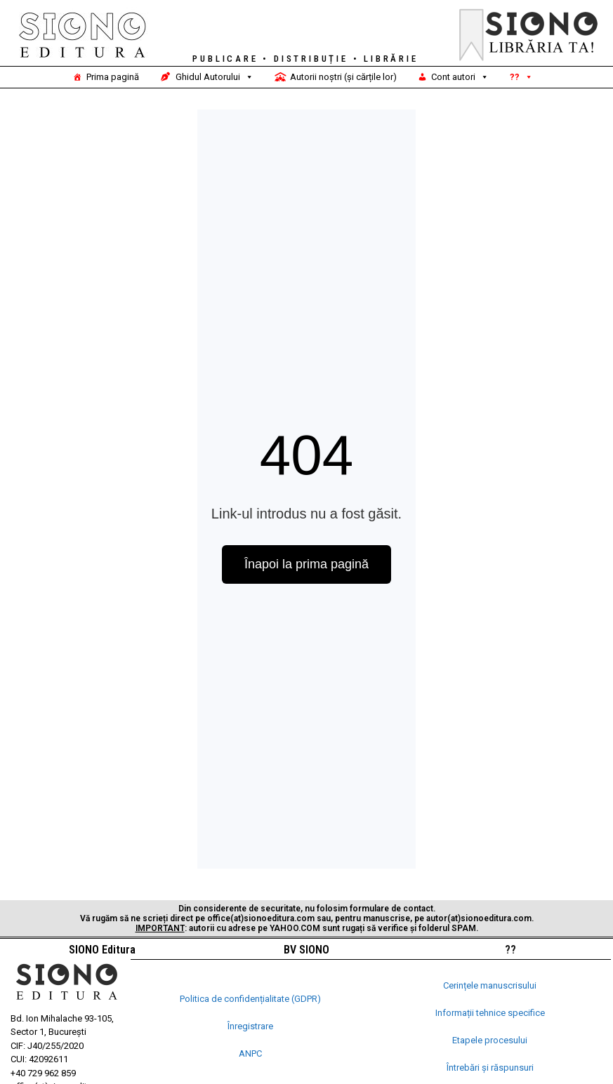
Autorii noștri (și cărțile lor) (343, 77)
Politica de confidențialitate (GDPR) (250, 998)
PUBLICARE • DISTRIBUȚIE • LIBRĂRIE (305, 58)
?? (521, 77)
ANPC (250, 1053)
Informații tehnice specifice (490, 1013)
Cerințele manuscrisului (489, 985)
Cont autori (460, 77)
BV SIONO (306, 949)
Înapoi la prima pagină (306, 564)
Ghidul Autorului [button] (214, 77)
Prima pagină (112, 77)
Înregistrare (250, 1026)
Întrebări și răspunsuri (490, 1067)
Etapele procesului (489, 1040)
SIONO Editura (102, 949)
